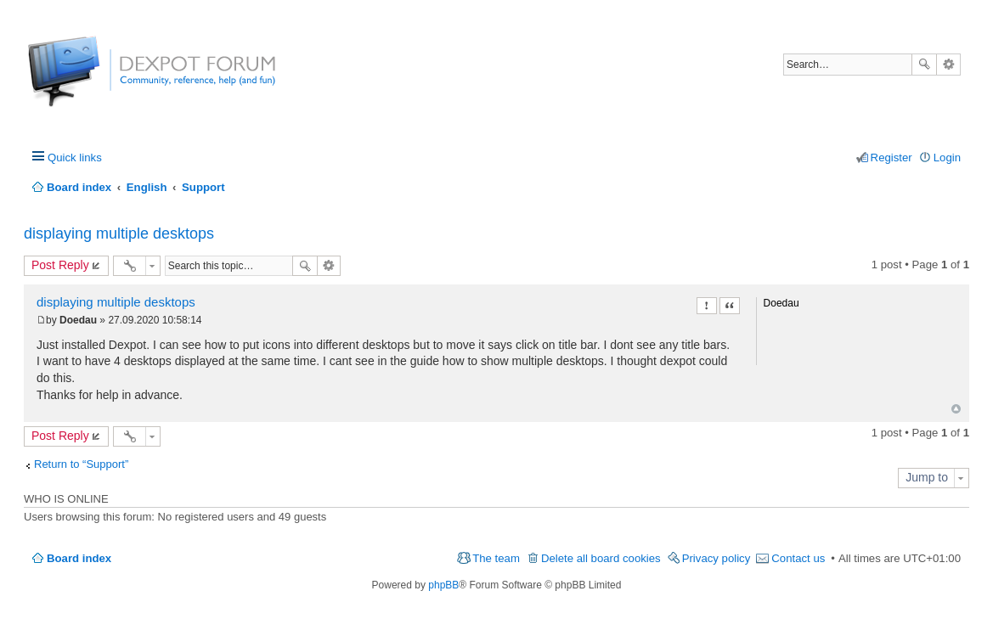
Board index (79, 558)
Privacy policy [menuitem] (716, 558)
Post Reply (60, 265)
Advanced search (948, 64)
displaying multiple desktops (119, 233)
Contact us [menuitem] (798, 558)
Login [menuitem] (947, 157)
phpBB (443, 585)
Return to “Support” (81, 464)
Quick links (75, 157)
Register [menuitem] (891, 157)
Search (924, 64)
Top (956, 409)
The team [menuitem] (496, 558)
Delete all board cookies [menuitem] (601, 558)
